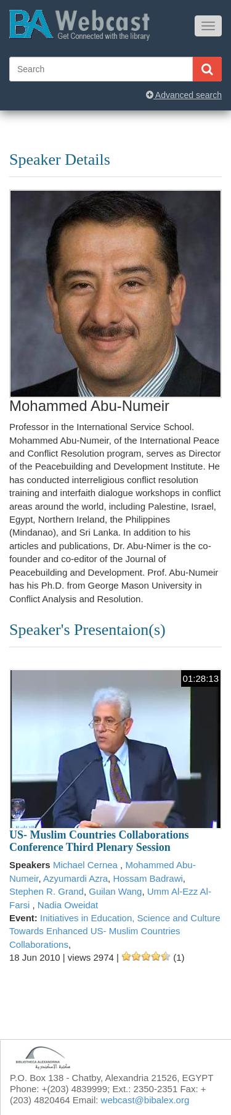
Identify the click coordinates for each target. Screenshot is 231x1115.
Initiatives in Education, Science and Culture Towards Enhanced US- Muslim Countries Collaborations (115, 931)
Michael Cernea (86, 865)
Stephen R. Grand (46, 891)
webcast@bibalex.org (145, 1100)
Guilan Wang (115, 891)
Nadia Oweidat (68, 905)
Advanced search (184, 95)
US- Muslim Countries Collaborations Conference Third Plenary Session (99, 841)
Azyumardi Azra (75, 878)
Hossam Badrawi (147, 878)
